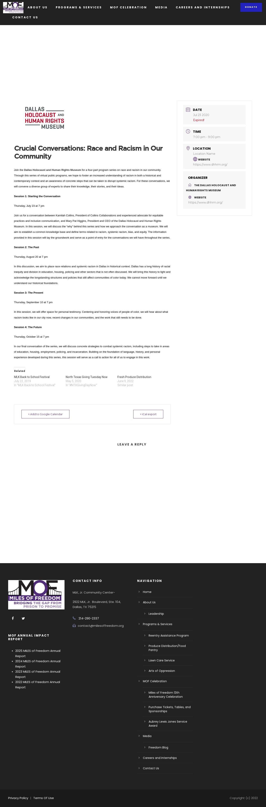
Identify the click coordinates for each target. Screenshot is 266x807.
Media (161, 7)
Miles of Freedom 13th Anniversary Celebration (166, 695)
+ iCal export (148, 414)
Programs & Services (79, 7)
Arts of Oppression (162, 671)
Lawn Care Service (162, 660)
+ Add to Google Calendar (46, 414)
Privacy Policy (18, 798)
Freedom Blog (158, 747)
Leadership (156, 614)
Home (13, 7)
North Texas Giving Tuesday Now (87, 377)
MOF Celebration (128, 7)
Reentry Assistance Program (169, 635)
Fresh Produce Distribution (134, 377)
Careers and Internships (203, 7)
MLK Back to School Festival (32, 377)
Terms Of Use (43, 798)
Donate (251, 7)
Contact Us (25, 17)
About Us (38, 7)
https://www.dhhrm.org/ (210, 164)
